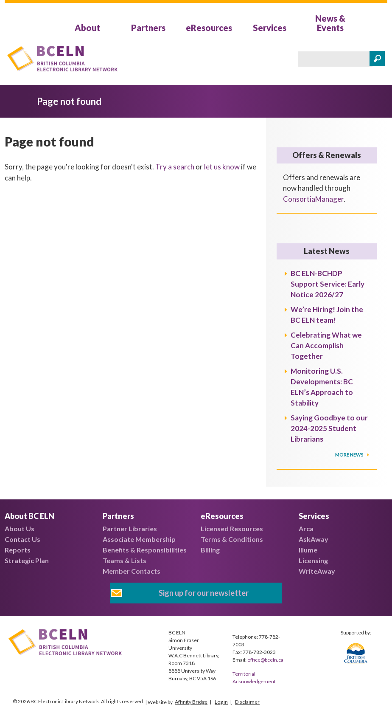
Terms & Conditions (232, 539)
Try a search (174, 166)
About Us (19, 528)
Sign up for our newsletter (204, 592)
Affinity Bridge (191, 702)
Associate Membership (139, 539)
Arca (306, 528)
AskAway (313, 539)
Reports (18, 550)
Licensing (313, 560)
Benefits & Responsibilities (145, 550)
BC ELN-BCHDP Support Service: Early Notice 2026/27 (327, 284)
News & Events (330, 23)
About (87, 28)
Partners (148, 28)
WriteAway (317, 571)
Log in (221, 702)
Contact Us (22, 539)
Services (269, 28)
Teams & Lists (124, 560)
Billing (210, 550)
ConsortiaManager (313, 198)
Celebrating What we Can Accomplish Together (326, 345)
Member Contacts (131, 571)
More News (349, 454)
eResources (209, 28)
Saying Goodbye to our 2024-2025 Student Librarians (329, 428)
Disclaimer (247, 702)
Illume (308, 550)
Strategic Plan (27, 560)
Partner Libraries (130, 528)
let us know (222, 166)
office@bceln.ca (265, 660)
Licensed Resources (232, 528)
